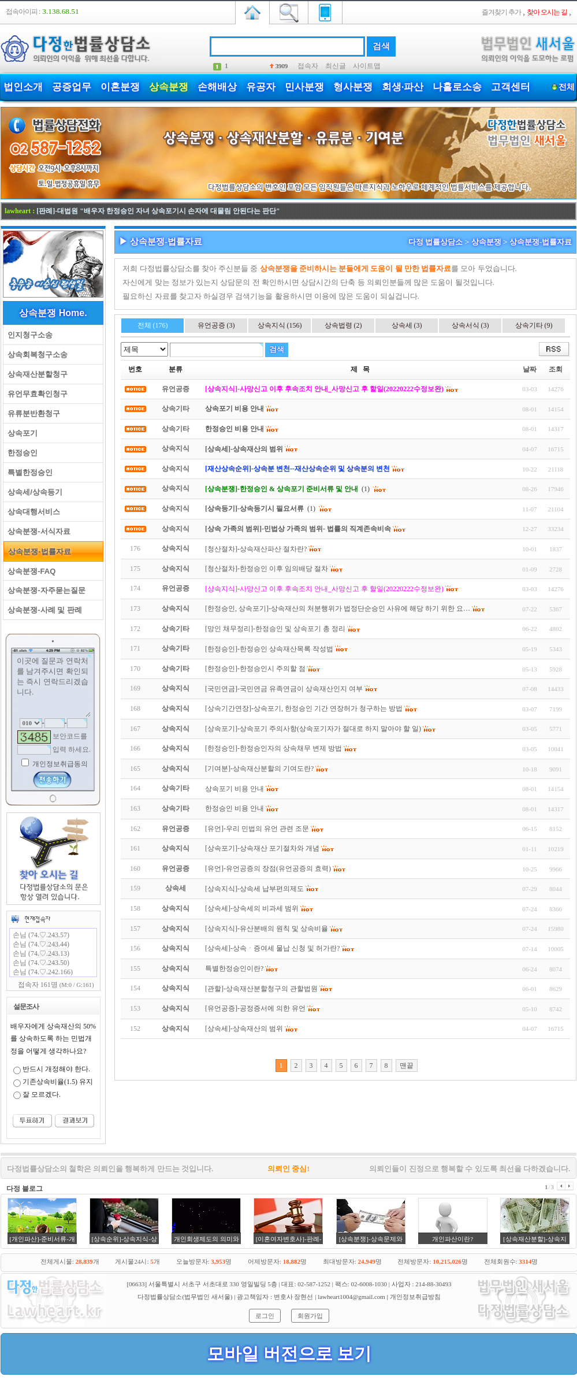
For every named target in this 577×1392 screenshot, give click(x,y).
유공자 (261, 86)
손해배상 (217, 86)
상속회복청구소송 (35, 354)
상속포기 (20, 433)
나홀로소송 (457, 86)
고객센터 (510, 86)
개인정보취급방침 (415, 1296)
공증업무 (71, 86)
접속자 (307, 66)
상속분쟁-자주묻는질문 (44, 590)
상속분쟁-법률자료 (37, 551)
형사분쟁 (353, 86)
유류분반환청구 (31, 413)
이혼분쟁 (120, 86)
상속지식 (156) (280, 325)
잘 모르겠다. (42, 1094)
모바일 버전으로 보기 (289, 1353)
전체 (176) (152, 325)
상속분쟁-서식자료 (36, 531)
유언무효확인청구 (35, 393)
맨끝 (407, 1065)
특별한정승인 (28, 472)
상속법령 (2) (343, 325)
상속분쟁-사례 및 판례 (42, 610)
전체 (566, 87)
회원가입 (310, 1315)
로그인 (264, 1315)
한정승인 (20, 452)
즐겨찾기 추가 (501, 12)
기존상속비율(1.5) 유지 (58, 1082)
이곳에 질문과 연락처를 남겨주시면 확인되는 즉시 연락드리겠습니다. (53, 686)
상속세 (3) (407, 325)
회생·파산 (402, 86)
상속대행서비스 (31, 511)
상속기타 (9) (534, 325)
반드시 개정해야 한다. (56, 1069)
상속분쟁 (168, 86)
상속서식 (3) (470, 325)
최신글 (335, 66)
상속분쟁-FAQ (29, 571)
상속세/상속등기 (32, 492)
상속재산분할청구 (35, 374)
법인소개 (23, 86)
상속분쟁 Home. (53, 313)
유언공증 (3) (216, 325)
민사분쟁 (304, 86)
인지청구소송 (28, 335)
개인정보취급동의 (59, 764)
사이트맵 (367, 66)
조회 (556, 369)
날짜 (530, 369)
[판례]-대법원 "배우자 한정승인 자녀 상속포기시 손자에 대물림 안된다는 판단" (158, 211)
